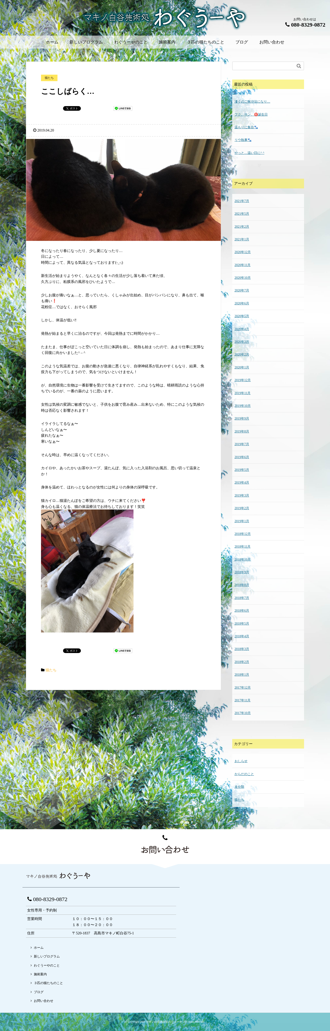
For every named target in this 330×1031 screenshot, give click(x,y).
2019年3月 (242, 495)
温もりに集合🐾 (246, 127)
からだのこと (244, 774)
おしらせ (241, 761)
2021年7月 (242, 201)
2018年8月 (242, 585)
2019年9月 (242, 418)
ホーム (52, 42)
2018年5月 (242, 623)
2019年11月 (243, 393)
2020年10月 (243, 277)
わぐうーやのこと (131, 42)
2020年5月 (242, 316)
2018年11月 (243, 546)
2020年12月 (243, 252)
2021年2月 (242, 226)
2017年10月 (243, 713)
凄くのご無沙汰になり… (252, 101)
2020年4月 (242, 329)
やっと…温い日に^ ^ (249, 153)
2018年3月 (242, 649)
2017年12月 (243, 687)
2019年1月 (242, 521)
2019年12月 (243, 380)
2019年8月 (242, 431)
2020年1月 (242, 367)
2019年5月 (242, 470)
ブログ (241, 42)
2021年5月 (242, 213)
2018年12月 (243, 534)
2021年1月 (242, 239)
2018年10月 (243, 559)
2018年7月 (242, 598)
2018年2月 (242, 662)
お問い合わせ (271, 42)
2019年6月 (242, 457)
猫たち (51, 670)
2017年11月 (243, 700)
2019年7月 (242, 444)
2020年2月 (242, 354)
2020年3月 (242, 342)
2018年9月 (242, 572)
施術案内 (167, 42)
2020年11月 (243, 265)
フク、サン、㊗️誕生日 (251, 114)
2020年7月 (242, 290)
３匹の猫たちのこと (205, 42)
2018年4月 (242, 636)
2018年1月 (242, 674)
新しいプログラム (86, 42)
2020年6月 (242, 303)
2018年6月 (242, 610)
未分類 (239, 787)
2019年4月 (242, 482)
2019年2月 (242, 508)
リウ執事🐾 (243, 140)
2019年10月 (243, 406)
